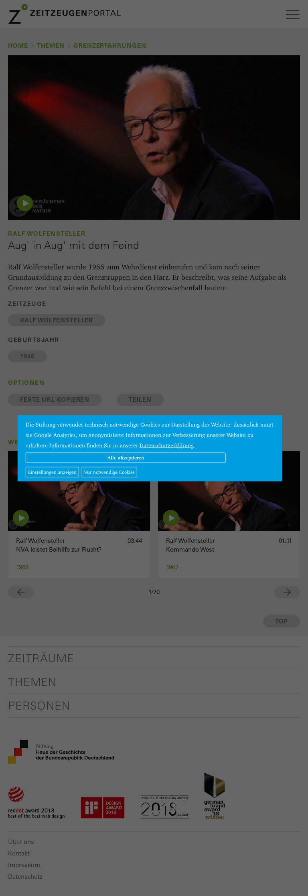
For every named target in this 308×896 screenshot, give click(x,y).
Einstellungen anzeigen (52, 472)
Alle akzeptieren (125, 457)
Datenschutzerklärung (167, 445)
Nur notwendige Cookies (109, 472)
